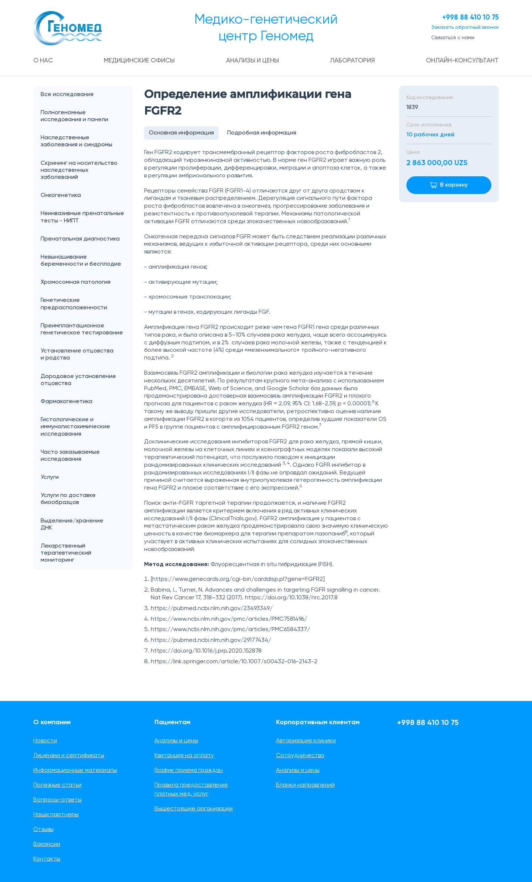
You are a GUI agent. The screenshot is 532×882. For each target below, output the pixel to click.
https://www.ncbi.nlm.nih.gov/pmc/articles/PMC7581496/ (229, 621)
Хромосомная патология (75, 283)
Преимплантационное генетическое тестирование (82, 329)
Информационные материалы (75, 770)
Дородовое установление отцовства (78, 380)
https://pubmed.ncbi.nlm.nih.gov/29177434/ (211, 642)
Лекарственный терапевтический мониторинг (66, 553)
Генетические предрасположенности (74, 304)
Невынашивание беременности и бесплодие (81, 261)
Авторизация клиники (306, 741)
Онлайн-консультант (460, 61)
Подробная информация (264, 134)
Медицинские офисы (139, 61)
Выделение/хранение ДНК (87, 525)
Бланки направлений (305, 785)
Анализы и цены (252, 61)
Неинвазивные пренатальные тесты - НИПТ (82, 217)
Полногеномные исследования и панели (87, 116)
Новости (45, 741)
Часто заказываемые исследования (70, 456)
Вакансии (46, 844)
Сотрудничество (300, 756)
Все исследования (67, 95)
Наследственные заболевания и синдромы (76, 141)
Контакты (46, 859)
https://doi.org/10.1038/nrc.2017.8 (291, 600)
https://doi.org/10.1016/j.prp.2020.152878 (206, 653)
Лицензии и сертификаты (68, 756)
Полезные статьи (57, 785)
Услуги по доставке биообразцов (68, 499)
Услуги (87, 478)
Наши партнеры (56, 815)
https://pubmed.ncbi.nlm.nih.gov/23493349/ (212, 610)
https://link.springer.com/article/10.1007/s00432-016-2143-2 (234, 664)
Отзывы (43, 829)
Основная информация (182, 134)
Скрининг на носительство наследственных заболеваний (79, 171)
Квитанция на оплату (184, 756)
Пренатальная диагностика (80, 239)
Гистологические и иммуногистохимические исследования (75, 427)
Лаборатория (351, 61)
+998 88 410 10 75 (465, 18)
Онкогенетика (87, 196)
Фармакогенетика (66, 402)
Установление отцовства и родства (87, 355)
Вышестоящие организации (193, 809)
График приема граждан (188, 770)
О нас (44, 61)
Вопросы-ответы (57, 800)
